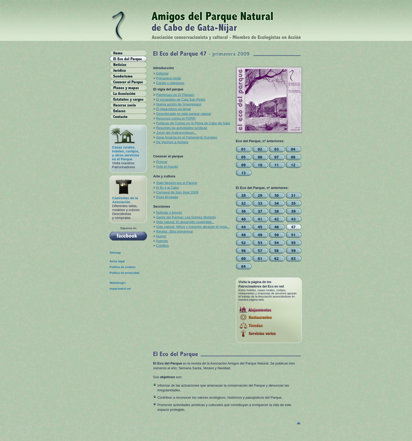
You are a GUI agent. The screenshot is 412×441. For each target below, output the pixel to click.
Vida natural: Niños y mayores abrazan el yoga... (193, 227)
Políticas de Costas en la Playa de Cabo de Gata (193, 123)
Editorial (162, 73)
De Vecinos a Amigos (172, 142)
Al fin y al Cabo (167, 187)
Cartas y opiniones (170, 83)
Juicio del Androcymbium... (176, 133)
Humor (161, 236)
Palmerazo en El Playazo (175, 95)
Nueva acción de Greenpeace (178, 104)
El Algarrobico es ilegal (173, 109)
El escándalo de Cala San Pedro (180, 99)
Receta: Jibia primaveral (174, 231)
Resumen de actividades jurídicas (181, 128)
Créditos (162, 246)
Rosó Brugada (167, 197)
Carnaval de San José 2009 (177, 192)
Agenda (162, 241)
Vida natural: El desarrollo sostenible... (185, 222)
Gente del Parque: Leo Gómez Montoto (186, 217)
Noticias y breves (169, 212)
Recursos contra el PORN (175, 118)
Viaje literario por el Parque (176, 183)
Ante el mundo (167, 166)
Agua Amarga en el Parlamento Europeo (186, 137)
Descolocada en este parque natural (183, 114)
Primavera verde (168, 78)
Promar (161, 162)
